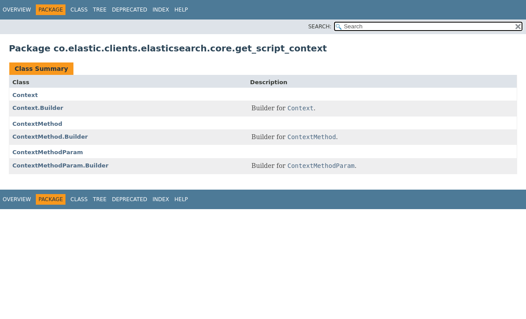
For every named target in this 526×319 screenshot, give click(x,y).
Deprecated (129, 10)
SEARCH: (320, 26)
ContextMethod (37, 124)
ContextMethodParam (47, 152)
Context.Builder (37, 108)
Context (25, 95)
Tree (100, 10)
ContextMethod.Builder (50, 136)
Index (161, 10)
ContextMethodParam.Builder (60, 165)
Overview (17, 10)
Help (181, 10)
